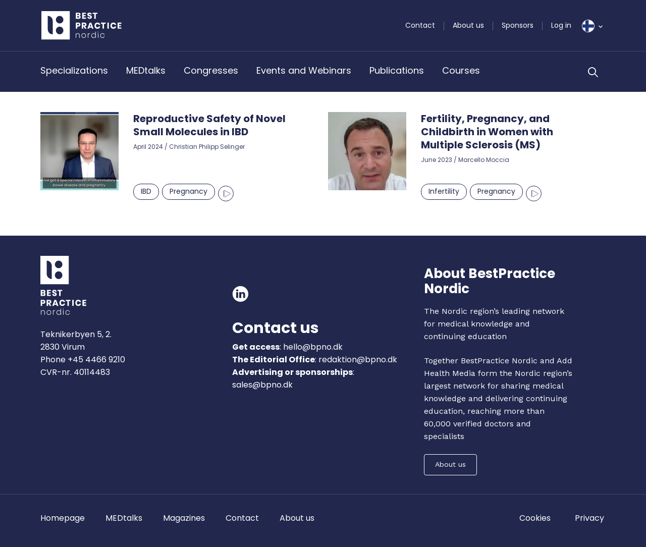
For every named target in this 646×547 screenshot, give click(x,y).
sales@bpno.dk (262, 385)
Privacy (589, 518)
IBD (146, 191)
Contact (420, 25)
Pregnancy (188, 191)
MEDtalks (146, 70)
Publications (396, 70)
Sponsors (517, 25)
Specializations (74, 70)
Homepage (62, 518)
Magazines (184, 518)
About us (468, 25)
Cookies (535, 518)
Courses (461, 70)
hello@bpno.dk (312, 347)
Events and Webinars (303, 70)
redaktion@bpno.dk (357, 359)
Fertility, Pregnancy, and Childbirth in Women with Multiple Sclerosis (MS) (487, 132)
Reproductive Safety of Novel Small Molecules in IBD (209, 125)
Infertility (443, 191)
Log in (561, 25)
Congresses (211, 70)
